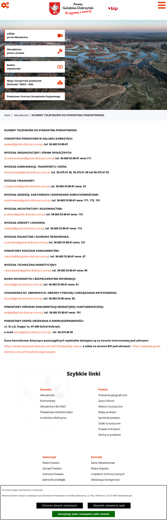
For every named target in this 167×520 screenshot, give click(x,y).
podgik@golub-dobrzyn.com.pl (23, 312)
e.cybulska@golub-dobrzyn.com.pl (25, 242)
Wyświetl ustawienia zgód (109, 505)
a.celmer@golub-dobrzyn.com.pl (24, 214)
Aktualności (21, 115)
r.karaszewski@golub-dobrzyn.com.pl (27, 270)
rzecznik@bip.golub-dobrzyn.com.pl (26, 256)
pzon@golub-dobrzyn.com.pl (32, 332)
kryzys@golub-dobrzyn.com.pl (23, 284)
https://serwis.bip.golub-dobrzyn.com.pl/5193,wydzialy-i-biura (42, 346)
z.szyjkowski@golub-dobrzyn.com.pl (26, 186)
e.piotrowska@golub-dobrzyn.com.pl (27, 200)
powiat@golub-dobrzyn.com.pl (23, 144)
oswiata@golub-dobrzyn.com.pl (24, 228)
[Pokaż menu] (162, 5)
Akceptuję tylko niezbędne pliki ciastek (83, 514)
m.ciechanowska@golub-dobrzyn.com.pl (29, 158)
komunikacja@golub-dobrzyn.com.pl (27, 172)
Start (7, 115)
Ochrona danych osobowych (59, 505)
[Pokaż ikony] (5, 5)
